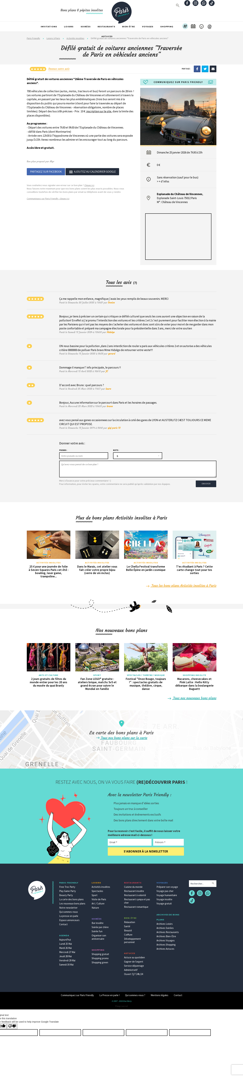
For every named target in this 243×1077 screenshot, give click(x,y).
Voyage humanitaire (167, 893)
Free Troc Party (67, 885)
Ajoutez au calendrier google (92, 172)
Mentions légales (159, 993)
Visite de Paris (99, 897)
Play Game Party (67, 889)
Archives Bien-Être (166, 934)
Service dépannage (134, 964)
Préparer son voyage (167, 885)
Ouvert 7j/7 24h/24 (133, 972)
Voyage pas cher (165, 889)
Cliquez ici (89, 184)
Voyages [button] (147, 26)
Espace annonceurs (69, 918)
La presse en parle (68, 914)
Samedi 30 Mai (66, 963)
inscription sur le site (98, 111)
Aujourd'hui (65, 938)
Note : (116, 450)
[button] (185, 27)
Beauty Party (66, 893)
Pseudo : (63, 450)
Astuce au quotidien (134, 955)
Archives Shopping (166, 943)
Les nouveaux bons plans (72, 902)
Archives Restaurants (168, 930)
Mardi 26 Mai (65, 946)
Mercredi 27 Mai (67, 950)
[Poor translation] (12, 1025)
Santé (127, 924)
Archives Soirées (165, 926)
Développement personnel (132, 939)
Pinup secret (121, 1004)
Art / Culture (98, 902)
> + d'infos (163, 181)
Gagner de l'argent (133, 960)
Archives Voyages (166, 939)
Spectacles (97, 889)
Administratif (131, 968)
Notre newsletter (68, 906)
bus (195, 177)
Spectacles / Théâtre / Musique (146, 674)
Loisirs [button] (68, 26)
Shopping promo (100, 956)
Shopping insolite (194, 674)
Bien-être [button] (128, 26)
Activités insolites (48, 561)
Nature (95, 906)
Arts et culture (48, 674)
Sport (97, 674)
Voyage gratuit (164, 902)
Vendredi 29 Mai (67, 958)
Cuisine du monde (133, 885)
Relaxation (129, 920)
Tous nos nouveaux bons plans (192, 696)
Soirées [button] (85, 26)
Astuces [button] (106, 36)
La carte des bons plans (71, 897)
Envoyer (206, 482)
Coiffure (128, 933)
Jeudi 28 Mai (65, 954)
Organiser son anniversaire (99, 935)
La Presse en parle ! (109, 993)
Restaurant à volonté (135, 893)
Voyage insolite (164, 897)
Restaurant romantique (136, 905)
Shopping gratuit (100, 952)
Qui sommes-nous (68, 910)
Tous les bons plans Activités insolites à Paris (181, 584)
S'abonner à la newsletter (146, 850)
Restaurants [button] (106, 26)
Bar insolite (97, 921)
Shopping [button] (166, 26)
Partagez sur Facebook (46, 171)
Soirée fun (97, 929)
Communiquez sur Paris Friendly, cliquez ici (48, 198)
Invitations (49, 26)
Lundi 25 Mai (65, 942)
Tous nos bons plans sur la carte (121, 736)
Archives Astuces (165, 947)
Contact (63, 922)
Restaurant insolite (134, 889)
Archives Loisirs (165, 922)
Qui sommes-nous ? (135, 993)
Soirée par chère (100, 925)
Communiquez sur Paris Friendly (77, 993)
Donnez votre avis (59, 68)
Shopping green (100, 960)
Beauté (128, 929)
